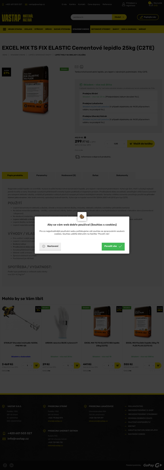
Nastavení (50, 246)
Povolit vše (113, 246)
